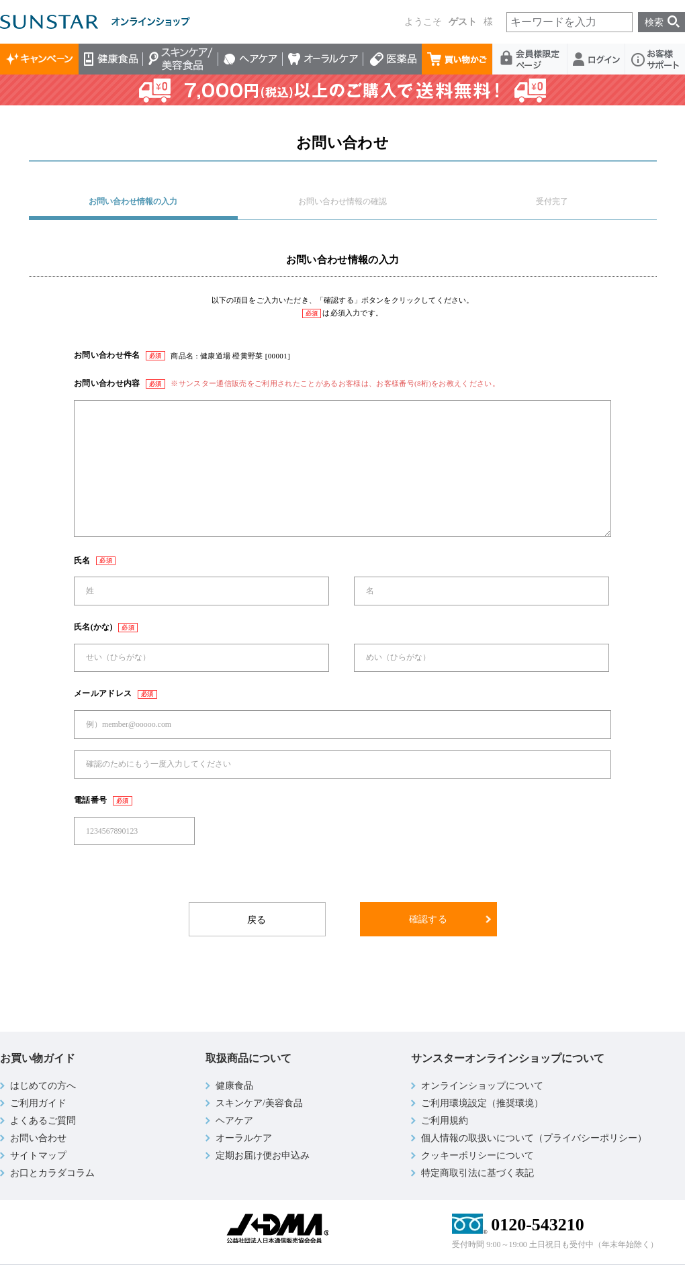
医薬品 (392, 59)
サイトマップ (38, 1155)
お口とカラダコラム (52, 1173)
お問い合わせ (38, 1138)
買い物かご (457, 59)
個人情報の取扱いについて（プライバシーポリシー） (534, 1138)
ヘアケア (250, 59)
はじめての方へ (43, 1086)
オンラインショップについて (482, 1086)
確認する (428, 919)
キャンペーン (39, 59)
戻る (257, 920)
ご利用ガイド (38, 1103)
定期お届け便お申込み (263, 1155)
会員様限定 (530, 59)
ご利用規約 (444, 1121)
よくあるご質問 (43, 1121)
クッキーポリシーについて (477, 1155)
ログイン (596, 59)
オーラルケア (323, 59)
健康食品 (111, 59)
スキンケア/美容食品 (180, 59)
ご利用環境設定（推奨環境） (482, 1103)
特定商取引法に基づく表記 (477, 1173)
